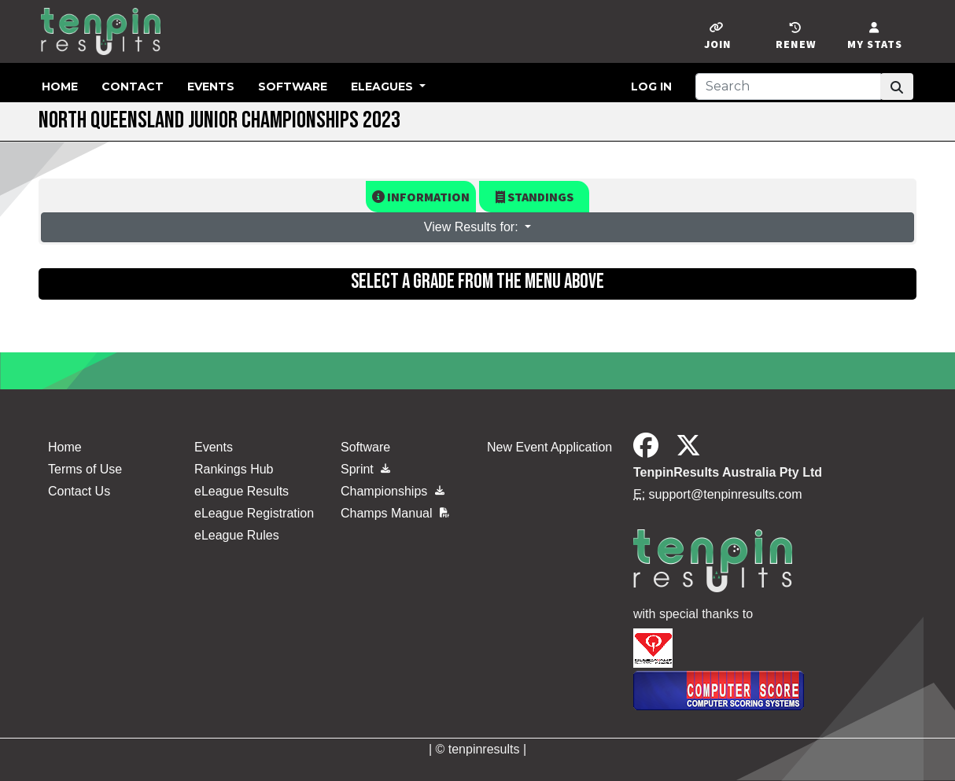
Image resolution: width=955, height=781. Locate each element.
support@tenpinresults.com (725, 494)
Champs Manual (395, 513)
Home (60, 86)
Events (210, 86)
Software (292, 86)
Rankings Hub (234, 469)
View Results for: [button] (473, 227)
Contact (132, 86)
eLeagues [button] (383, 86)
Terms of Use (85, 469)
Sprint (365, 469)
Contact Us (79, 491)
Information (421, 196)
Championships (392, 491)
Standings (534, 196)
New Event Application (549, 447)
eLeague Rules (236, 535)
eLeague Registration (254, 513)
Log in (651, 86)
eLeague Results (241, 491)
